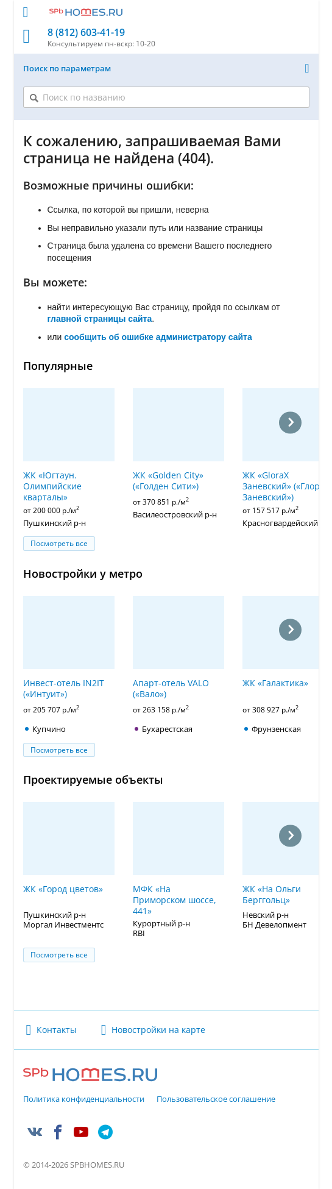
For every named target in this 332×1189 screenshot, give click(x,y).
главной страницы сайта (100, 319)
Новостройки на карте (158, 1029)
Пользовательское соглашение (216, 1099)
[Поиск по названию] (166, 97)
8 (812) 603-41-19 (86, 32)
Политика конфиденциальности (83, 1099)
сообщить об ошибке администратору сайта (158, 337)
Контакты (57, 1029)
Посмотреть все (59, 543)
